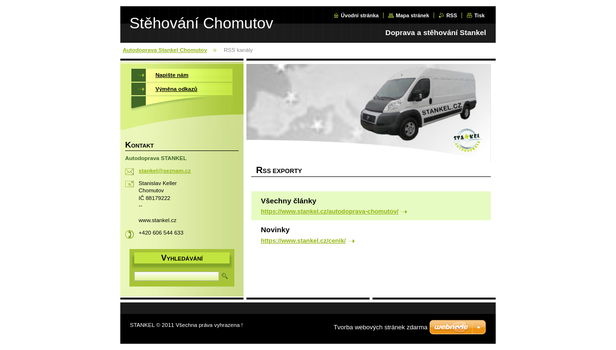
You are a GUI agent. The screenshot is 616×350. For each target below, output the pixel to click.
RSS (451, 15)
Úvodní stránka (360, 15)
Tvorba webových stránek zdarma (380, 327)
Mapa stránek (412, 15)
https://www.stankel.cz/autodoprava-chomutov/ (329, 211)
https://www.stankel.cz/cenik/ (303, 240)
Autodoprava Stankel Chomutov (165, 50)
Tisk (479, 15)
